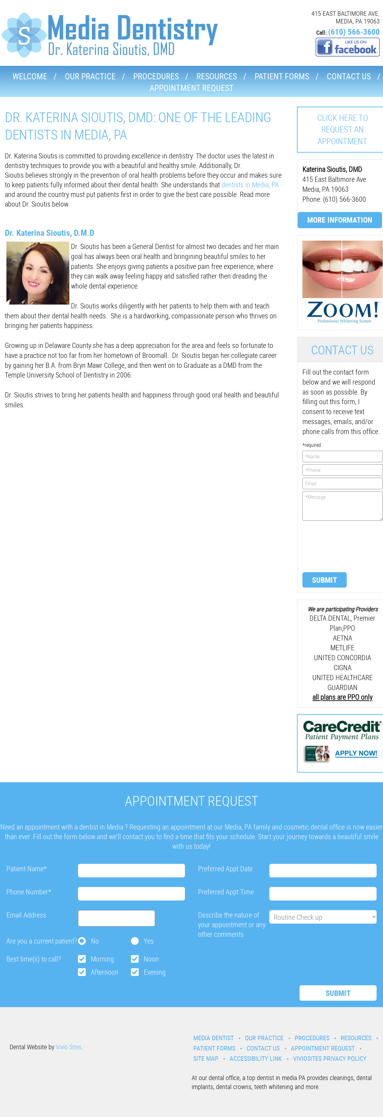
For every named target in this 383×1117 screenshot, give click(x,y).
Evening (155, 972)
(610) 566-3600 (354, 31)
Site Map (205, 1058)
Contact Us (349, 76)
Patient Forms (282, 76)
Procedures (156, 76)
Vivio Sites (69, 1046)
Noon (151, 958)
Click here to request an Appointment (342, 129)
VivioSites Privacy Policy (329, 1058)
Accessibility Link (256, 1058)
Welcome (30, 76)
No (95, 940)
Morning (102, 958)
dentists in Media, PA (250, 184)
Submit (324, 580)
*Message (342, 506)
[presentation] (328, 546)
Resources (216, 76)
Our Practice (90, 76)
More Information (339, 220)
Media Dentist (213, 1037)
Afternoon (104, 972)
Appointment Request (192, 87)
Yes (149, 940)
